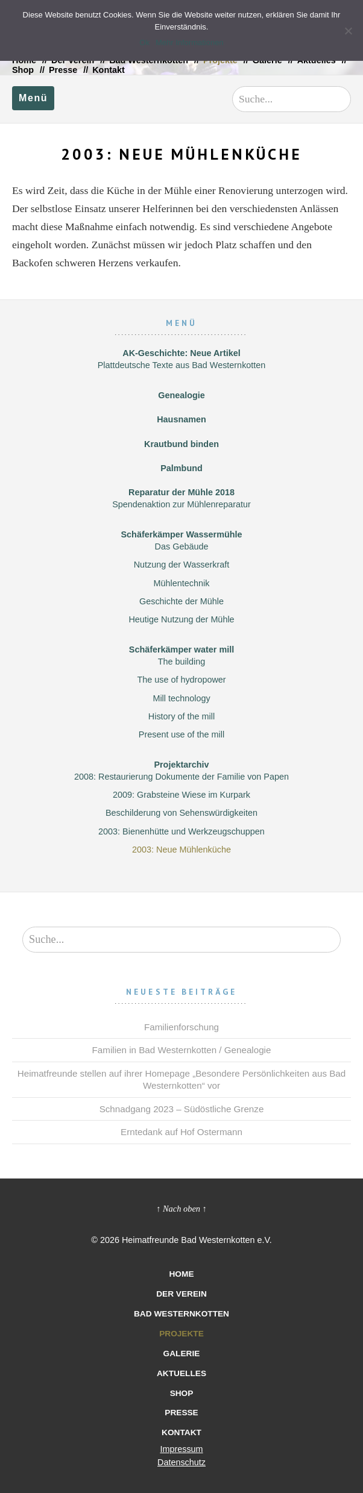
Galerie (181, 1353)
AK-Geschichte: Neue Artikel (181, 353)
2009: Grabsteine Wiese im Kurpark (181, 795)
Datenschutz (181, 1462)
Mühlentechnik (182, 583)
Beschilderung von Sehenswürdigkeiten (181, 813)
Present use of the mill (181, 734)
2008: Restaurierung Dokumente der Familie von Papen (181, 776)
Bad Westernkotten (181, 1313)
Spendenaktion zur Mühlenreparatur (181, 504)
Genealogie (181, 395)
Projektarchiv (181, 764)
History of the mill (181, 716)
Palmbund (181, 468)
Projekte (181, 1333)
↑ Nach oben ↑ (181, 1208)
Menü (33, 98)
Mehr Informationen (190, 42)
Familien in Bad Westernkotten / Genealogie (181, 1050)
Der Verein (181, 1293)
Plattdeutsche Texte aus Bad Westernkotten (182, 365)
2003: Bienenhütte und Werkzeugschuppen (181, 831)
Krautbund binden (181, 444)
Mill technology (181, 698)
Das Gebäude (182, 546)
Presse (63, 70)
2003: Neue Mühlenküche (181, 849)
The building (181, 661)
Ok (144, 42)
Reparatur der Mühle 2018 (181, 492)
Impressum (181, 1449)
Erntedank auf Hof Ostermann (181, 1132)
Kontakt (108, 70)
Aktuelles (181, 1373)
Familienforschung (181, 1027)
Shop (23, 70)
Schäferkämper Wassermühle (181, 534)
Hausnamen (181, 419)
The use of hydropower (181, 679)
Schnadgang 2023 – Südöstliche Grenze (181, 1109)
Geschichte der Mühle (181, 601)
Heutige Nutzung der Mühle (181, 619)
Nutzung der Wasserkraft (182, 564)
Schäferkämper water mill (181, 649)
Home (181, 1274)
